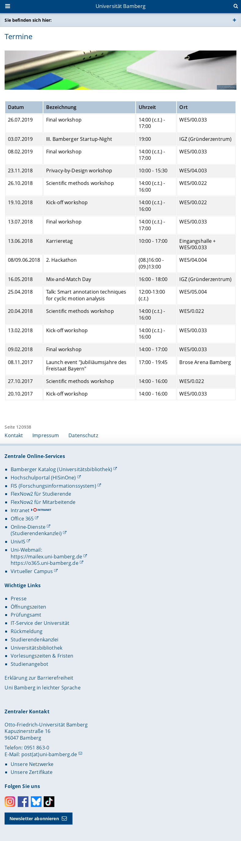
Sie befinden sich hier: (28, 20)
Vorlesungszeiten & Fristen (42, 655)
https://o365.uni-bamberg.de (45, 563)
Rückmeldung (27, 631)
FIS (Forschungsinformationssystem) (53, 485)
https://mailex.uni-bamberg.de (46, 556)
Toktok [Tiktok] (49, 801)
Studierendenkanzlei (35, 639)
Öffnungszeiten (28, 606)
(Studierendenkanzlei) (36, 533)
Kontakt (14, 435)
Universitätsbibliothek (36, 647)
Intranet (20, 510)
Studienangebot (29, 664)
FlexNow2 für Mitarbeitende (43, 502)
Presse (19, 598)
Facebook (23, 801)
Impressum (45, 435)
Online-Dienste (28, 527)
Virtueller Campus (32, 571)
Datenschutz (83, 435)
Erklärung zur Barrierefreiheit (39, 677)
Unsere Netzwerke (32, 764)
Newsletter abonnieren (34, 818)
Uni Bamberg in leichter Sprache (42, 687)
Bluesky (36, 801)
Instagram (10, 801)
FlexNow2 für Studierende (41, 493)
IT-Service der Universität (40, 623)
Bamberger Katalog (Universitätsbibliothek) (61, 469)
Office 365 (22, 518)
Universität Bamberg (121, 5)
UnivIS (18, 541)
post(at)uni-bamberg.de (49, 754)
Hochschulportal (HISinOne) (43, 477)
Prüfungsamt (26, 614)
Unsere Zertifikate (32, 772)
